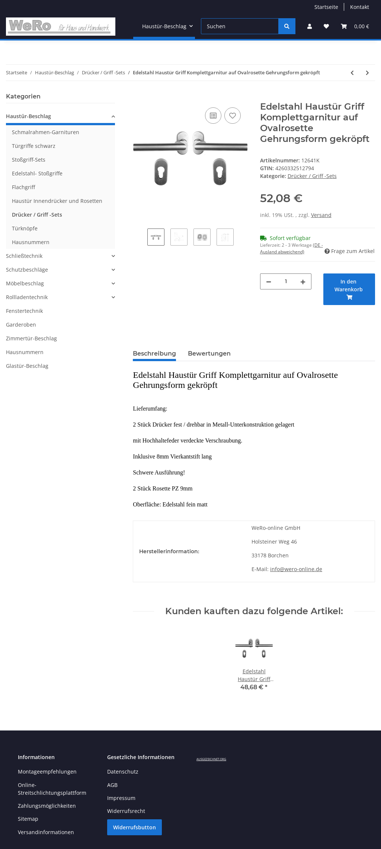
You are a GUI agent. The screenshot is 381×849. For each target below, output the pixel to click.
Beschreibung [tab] (154, 353)
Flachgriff (23, 187)
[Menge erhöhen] (303, 281)
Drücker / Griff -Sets (312, 175)
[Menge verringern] (268, 281)
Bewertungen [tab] (209, 353)
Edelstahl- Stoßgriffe (37, 173)
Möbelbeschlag (25, 283)
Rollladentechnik (27, 297)
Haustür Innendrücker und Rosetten (57, 200)
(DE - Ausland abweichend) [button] (291, 248)
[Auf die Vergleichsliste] (213, 115)
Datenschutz (122, 771)
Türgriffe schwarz (33, 145)
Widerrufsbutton (134, 827)
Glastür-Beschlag (27, 365)
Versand (321, 214)
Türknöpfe (25, 228)
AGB (112, 784)
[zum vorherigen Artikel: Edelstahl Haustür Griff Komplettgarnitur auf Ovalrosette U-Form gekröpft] (352, 73)
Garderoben (21, 324)
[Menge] (285, 281)
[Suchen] (240, 26)
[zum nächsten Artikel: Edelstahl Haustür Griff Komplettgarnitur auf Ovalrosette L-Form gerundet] (367, 73)
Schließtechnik (24, 255)
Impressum (121, 797)
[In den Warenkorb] (139, 97)
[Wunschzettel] (326, 26)
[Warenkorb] (355, 26)
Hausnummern (30, 242)
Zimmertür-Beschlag (31, 338)
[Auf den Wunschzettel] (232, 115)
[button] (309, 26)
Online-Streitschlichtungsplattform (52, 788)
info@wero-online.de (296, 569)
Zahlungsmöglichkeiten (47, 805)
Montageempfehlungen (47, 771)
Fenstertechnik (24, 310)
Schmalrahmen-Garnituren (45, 132)
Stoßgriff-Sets (28, 159)
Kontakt (359, 6)
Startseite (326, 6)
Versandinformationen (46, 832)
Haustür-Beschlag (28, 116)
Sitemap (28, 818)
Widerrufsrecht (126, 810)
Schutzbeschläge (27, 269)
